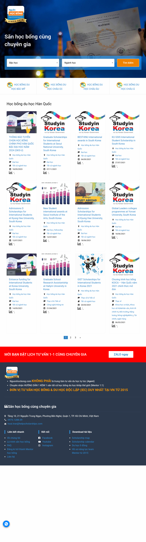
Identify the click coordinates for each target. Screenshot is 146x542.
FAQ (9, 445)
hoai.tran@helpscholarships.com (25, 423)
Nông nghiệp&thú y (125, 315)
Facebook (45, 438)
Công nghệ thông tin (55, 305)
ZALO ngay (121, 354)
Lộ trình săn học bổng (18, 441)
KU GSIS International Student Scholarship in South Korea (124, 140)
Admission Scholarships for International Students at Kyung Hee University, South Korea (90, 215)
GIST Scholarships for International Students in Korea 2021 (89, 282)
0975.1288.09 (15, 419)
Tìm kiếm (128, 62)
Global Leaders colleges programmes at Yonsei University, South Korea (124, 211)
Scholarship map (81, 438)
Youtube (44, 441)
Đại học (15, 162)
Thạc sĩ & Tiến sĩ (53, 301)
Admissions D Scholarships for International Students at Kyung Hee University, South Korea (21, 215)
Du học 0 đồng (79, 445)
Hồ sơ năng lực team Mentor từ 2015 (83, 451)
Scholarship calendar (83, 441)
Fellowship (58, 230)
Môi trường (124, 312)
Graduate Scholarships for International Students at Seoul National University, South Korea (55, 144)
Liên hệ (11, 456)
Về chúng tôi (13, 438)
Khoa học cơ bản (122, 305)
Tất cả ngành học (19, 166)
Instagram (45, 445)
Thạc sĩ (118, 301)
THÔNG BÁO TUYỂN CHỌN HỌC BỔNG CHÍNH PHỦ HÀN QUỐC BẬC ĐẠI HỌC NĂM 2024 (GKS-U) (21, 144)
